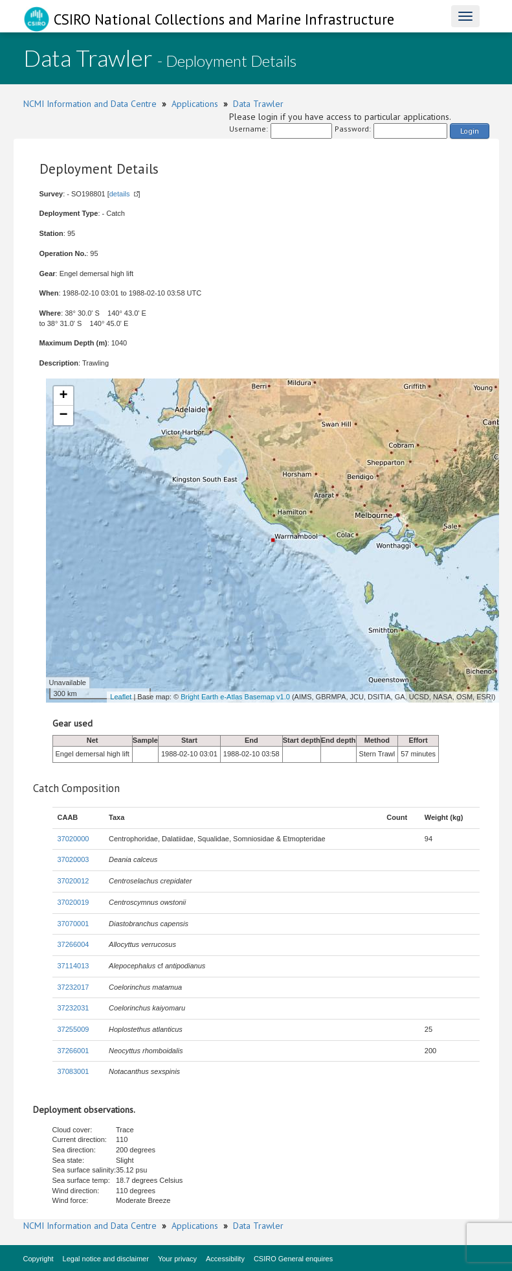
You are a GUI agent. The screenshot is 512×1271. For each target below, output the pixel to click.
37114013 (73, 966)
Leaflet (120, 697)
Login (469, 130)
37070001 (73, 923)
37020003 (73, 859)
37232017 (73, 987)
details (119, 194)
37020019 (73, 902)
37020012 (73, 881)
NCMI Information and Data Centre (90, 104)
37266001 (73, 1051)
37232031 (73, 1008)
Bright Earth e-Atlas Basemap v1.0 (235, 697)
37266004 (73, 944)
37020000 (73, 839)
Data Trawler (258, 104)
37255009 (73, 1029)
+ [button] (63, 396)
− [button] (63, 415)
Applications (195, 104)
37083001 (73, 1071)
